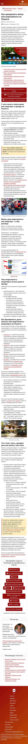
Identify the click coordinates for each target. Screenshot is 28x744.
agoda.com (7, 345)
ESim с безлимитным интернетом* (14, 596)
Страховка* (14, 600)
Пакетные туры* (18, 588)
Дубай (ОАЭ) (13, 715)
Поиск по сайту (14, 720)
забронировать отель (16, 375)
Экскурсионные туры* (14, 591)
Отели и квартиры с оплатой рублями (14, 100)
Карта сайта (8, 729)
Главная (12, 696)
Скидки (14, 577)
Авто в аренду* (14, 604)
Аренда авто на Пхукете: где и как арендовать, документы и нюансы (15, 181)
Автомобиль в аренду (10, 174)
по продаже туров (17, 361)
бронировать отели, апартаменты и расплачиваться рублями (13, 366)
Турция (12, 705)
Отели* (7, 588)
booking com (19, 252)
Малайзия (12, 703)
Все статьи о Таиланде (14, 609)
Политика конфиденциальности (14, 731)
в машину (17, 401)
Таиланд (12, 698)
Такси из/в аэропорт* (14, 580)
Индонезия (13, 710)
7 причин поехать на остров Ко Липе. (15, 670)
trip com (6, 354)
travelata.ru (7, 359)
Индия (11, 712)
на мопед (9, 401)
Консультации (9, 727)
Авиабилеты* (14, 569)
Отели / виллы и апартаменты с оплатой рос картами (14, 95)
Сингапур (12, 708)
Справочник (13, 717)
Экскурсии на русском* (14, 573)
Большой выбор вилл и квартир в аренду (14, 90)
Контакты (8, 724)
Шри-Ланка (13, 701)
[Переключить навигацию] (2, 4)
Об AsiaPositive (9, 722)
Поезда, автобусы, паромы (14, 584)
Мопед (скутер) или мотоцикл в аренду (14, 185)
